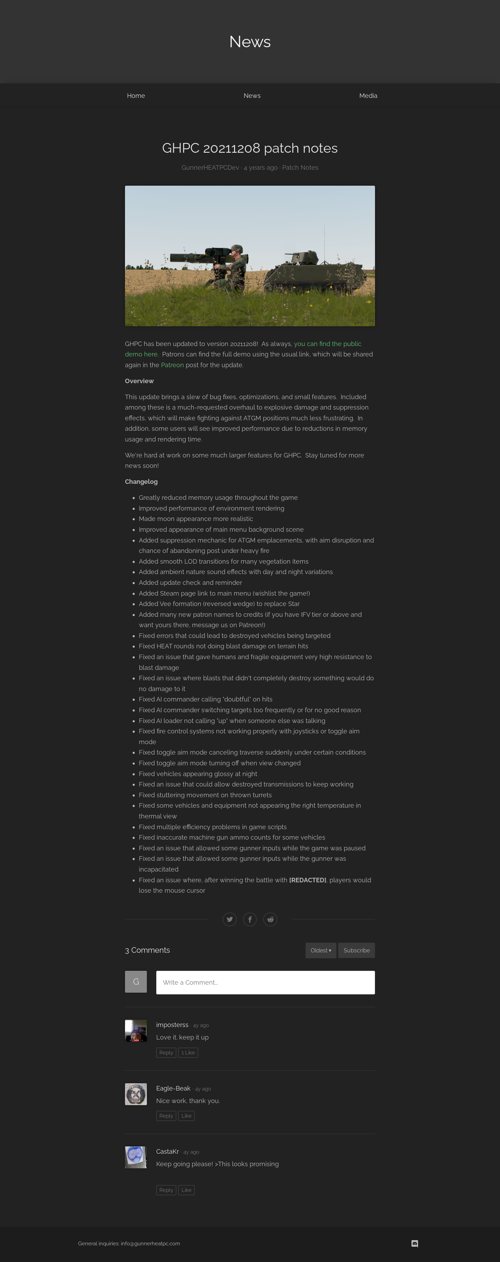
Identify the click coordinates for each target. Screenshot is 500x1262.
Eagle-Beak (173, 1088)
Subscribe (357, 950)
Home (136, 95)
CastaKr (167, 1151)
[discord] (415, 1244)
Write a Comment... (190, 982)
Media (368, 95)
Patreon (172, 365)
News (252, 95)
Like (187, 1116)
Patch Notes (300, 167)
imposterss (172, 1024)
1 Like (188, 1053)
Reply (166, 1053)
